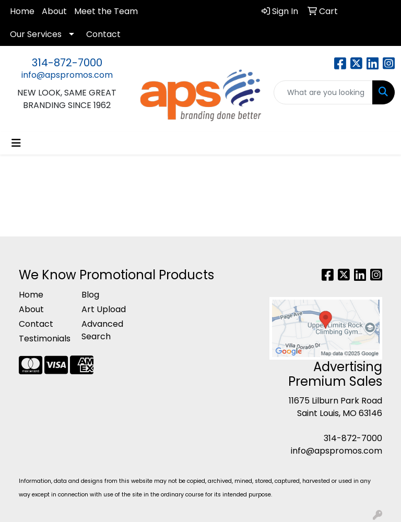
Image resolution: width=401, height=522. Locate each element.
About (54, 11)
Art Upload (103, 309)
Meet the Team (106, 11)
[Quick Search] (323, 92)
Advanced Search (102, 330)
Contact (103, 34)
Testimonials (44, 339)
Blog (90, 295)
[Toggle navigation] (16, 143)
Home (22, 11)
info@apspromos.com (67, 75)
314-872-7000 (67, 62)
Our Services (36, 34)
